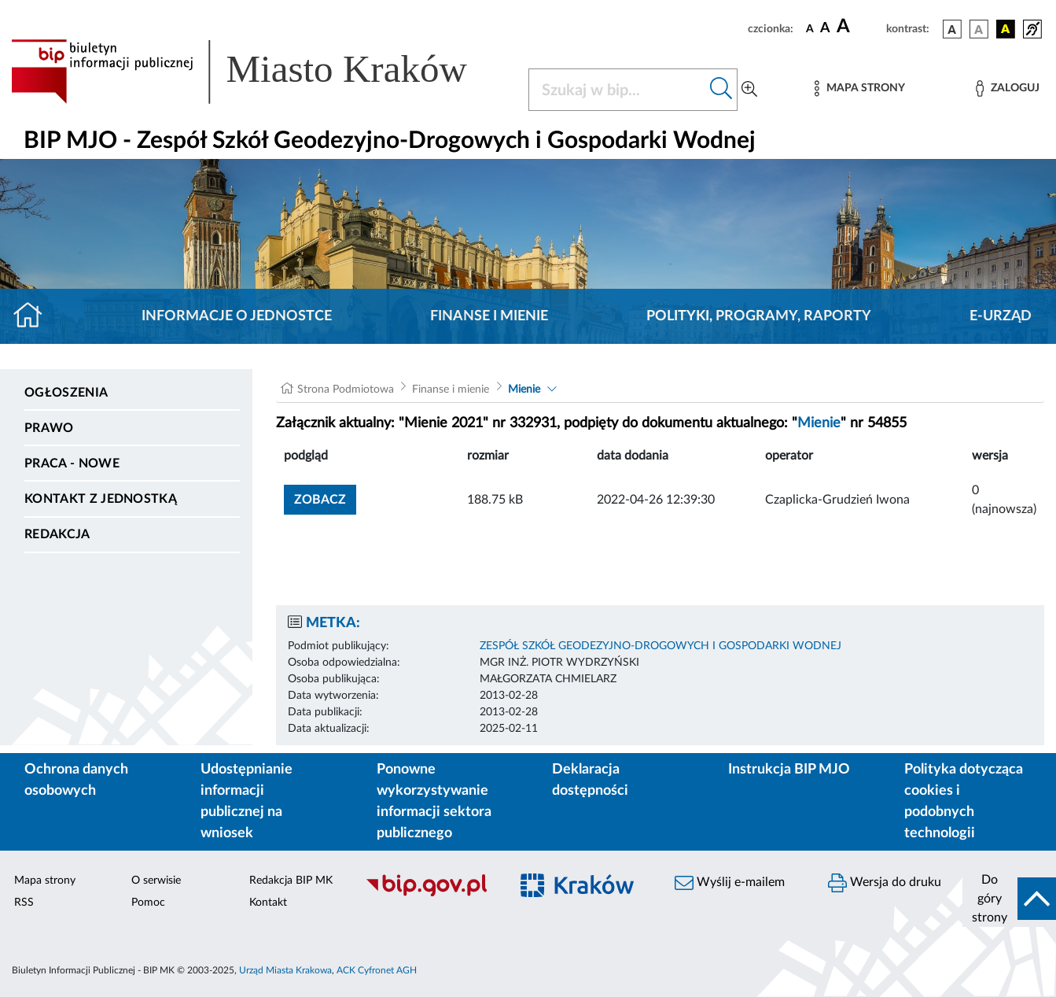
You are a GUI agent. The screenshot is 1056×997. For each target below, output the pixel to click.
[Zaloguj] (1007, 88)
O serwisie (156, 880)
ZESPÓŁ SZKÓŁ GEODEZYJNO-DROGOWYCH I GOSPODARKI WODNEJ (660, 646)
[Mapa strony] (859, 88)
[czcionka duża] (859, 27)
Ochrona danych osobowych (76, 780)
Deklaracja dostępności (590, 780)
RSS (24, 902)
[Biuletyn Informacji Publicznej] (429, 894)
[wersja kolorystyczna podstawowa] (952, 29)
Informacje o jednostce (237, 316)
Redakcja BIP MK (291, 880)
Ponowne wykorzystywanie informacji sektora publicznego (434, 801)
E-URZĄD (1001, 316)
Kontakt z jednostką (100, 499)
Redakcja (57, 534)
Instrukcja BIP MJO (789, 770)
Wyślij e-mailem (730, 882)
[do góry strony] (1009, 898)
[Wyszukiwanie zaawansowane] (749, 90)
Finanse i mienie (489, 316)
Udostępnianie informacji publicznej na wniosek (247, 801)
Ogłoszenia (66, 392)
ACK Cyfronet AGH (377, 970)
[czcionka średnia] (825, 28)
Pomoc (148, 902)
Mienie (524, 389)
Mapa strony (44, 880)
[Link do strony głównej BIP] (260, 71)
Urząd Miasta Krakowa (285, 970)
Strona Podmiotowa (345, 389)
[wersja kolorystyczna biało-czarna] (979, 29)
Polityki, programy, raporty (758, 316)
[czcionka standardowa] (809, 28)
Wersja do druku (884, 882)
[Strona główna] (34, 316)
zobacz (320, 499)
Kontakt (268, 902)
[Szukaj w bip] (721, 89)
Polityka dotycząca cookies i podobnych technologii (963, 801)
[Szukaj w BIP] (617, 89)
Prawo (49, 428)
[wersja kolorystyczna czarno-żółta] (1005, 29)
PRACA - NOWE (72, 463)
